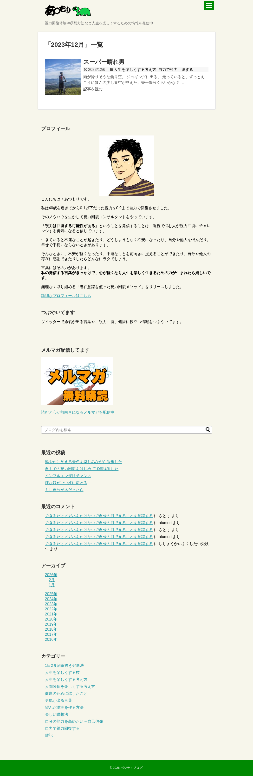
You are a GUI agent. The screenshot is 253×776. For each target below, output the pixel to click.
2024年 (51, 599)
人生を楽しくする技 (62, 672)
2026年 (51, 575)
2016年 (51, 639)
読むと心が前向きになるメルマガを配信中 (77, 412)
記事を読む (93, 89)
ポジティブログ (132, 767)
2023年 (51, 604)
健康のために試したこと (66, 693)
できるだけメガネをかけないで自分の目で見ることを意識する (99, 516)
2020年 (51, 619)
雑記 (49, 735)
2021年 (51, 614)
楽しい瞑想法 (56, 714)
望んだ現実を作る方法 (64, 707)
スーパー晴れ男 (103, 62)
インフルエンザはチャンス (68, 476)
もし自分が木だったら (64, 490)
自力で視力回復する (175, 69)
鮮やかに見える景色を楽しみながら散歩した (83, 462)
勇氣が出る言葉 (58, 700)
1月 (52, 585)
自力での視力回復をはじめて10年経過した (82, 469)
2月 (52, 580)
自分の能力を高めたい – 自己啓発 (74, 721)
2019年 (51, 624)
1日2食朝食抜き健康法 (64, 665)
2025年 (51, 594)
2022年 (51, 609)
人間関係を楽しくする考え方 (70, 686)
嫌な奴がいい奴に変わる (66, 483)
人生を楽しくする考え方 (135, 69)
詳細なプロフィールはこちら (66, 296)
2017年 (51, 634)
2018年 (51, 629)
